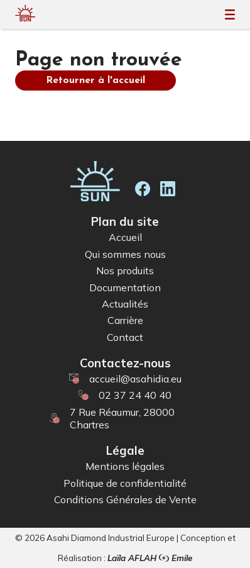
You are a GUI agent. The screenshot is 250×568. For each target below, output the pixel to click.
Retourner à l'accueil (95, 80)
